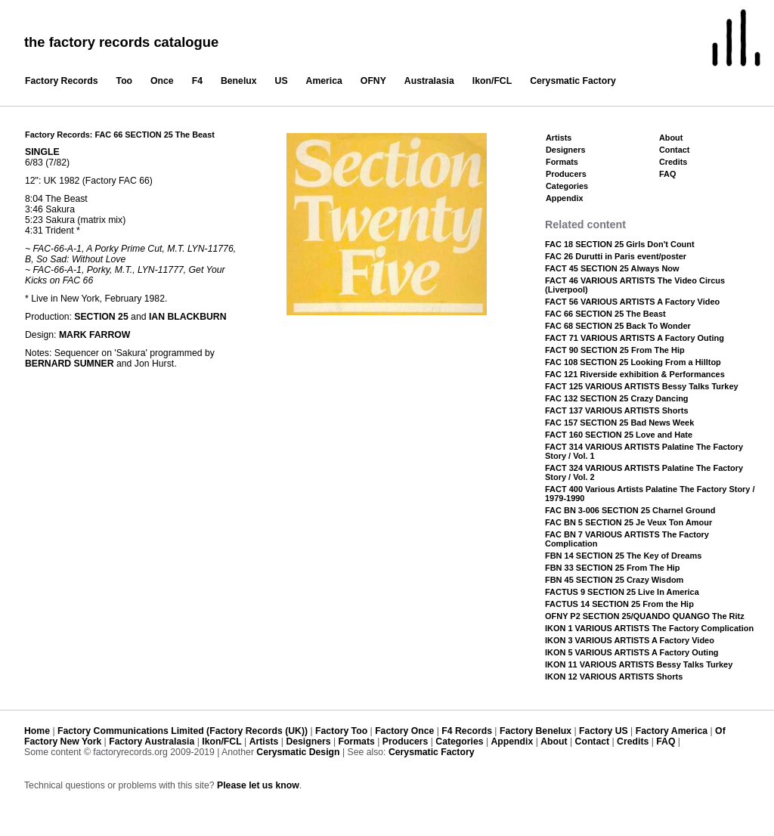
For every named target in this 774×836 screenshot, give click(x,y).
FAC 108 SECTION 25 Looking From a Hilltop (633, 362)
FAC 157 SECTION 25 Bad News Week (619, 422)
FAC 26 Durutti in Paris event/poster (615, 256)
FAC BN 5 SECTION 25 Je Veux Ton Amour (628, 522)
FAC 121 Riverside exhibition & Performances (635, 374)
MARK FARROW (94, 335)
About (671, 137)
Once (162, 81)
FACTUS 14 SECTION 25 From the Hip (619, 603)
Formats (562, 161)
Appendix (564, 198)
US (281, 81)
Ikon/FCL (492, 81)
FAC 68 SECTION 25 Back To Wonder (618, 325)
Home (37, 731)
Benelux (239, 81)
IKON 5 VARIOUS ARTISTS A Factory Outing (632, 652)
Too (124, 81)
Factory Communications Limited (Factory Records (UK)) (182, 731)
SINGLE (42, 152)
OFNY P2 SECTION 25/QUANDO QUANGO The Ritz (645, 616)
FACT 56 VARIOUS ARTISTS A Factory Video (632, 301)
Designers (566, 149)
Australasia (429, 81)
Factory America (671, 731)
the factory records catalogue (121, 42)
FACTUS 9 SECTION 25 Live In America (622, 591)
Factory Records (61, 81)
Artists (558, 137)
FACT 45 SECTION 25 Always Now (612, 268)
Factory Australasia (151, 741)
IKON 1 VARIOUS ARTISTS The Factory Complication (649, 628)
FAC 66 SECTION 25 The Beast (605, 313)
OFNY (373, 81)
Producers (566, 173)
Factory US (603, 731)
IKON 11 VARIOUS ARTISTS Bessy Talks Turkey (638, 664)
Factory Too (341, 731)
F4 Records (466, 731)
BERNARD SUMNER (69, 363)
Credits (673, 161)
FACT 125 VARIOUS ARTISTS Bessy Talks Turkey (641, 386)
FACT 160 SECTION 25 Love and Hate (618, 434)
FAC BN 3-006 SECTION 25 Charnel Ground (630, 510)
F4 (197, 81)
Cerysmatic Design (297, 752)
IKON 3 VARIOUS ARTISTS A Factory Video (629, 640)
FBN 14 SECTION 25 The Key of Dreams (623, 555)
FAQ (667, 173)
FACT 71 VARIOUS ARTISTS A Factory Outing (634, 337)
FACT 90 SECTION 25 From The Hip (615, 350)
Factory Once (404, 731)
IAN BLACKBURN (188, 316)
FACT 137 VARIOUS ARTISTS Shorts (617, 410)
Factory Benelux (535, 731)
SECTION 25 (101, 316)
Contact (674, 149)
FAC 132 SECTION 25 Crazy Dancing (617, 398)
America (324, 81)
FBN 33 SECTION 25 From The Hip (612, 567)
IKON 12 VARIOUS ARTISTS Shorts (614, 676)
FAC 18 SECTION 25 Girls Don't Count (620, 244)
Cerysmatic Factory (573, 81)
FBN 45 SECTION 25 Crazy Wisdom (614, 579)
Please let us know (258, 785)
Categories (567, 185)
